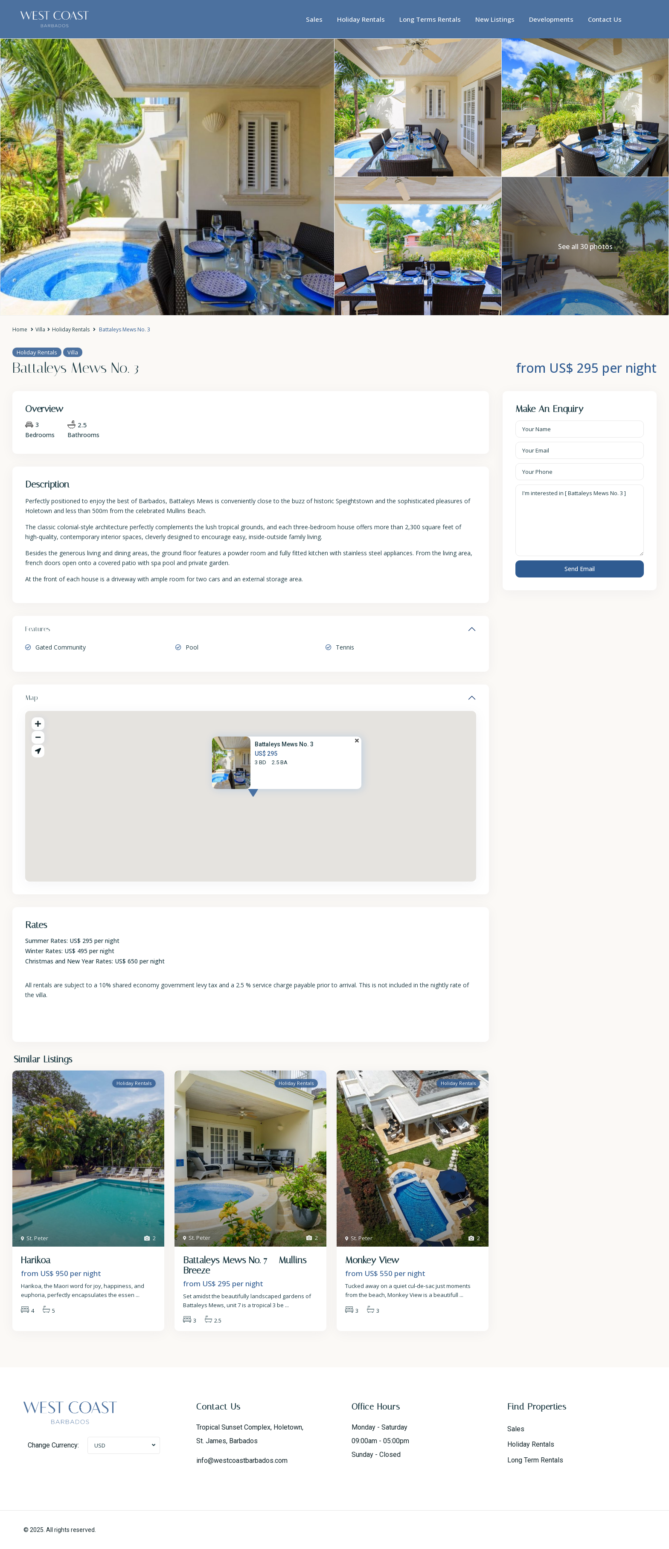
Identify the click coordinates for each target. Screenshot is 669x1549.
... (138, 1295)
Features (37, 629)
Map (31, 697)
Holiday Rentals (361, 19)
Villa (40, 329)
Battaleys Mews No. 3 (284, 744)
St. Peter (37, 1238)
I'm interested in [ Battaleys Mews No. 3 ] (579, 520)
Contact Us (605, 19)
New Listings (495, 19)
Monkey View (372, 1260)
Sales (314, 19)
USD (99, 1445)
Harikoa (35, 1260)
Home (19, 329)
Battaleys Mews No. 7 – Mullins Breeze (244, 1265)
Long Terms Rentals (430, 19)
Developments (551, 19)
